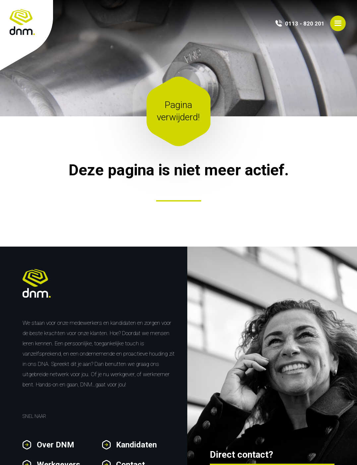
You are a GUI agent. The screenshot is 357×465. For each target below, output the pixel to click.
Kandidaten (136, 444)
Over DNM (55, 444)
